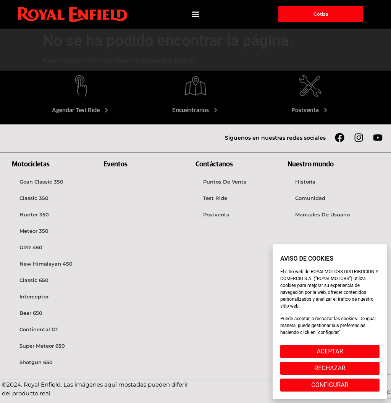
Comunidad (310, 198)
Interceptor (33, 296)
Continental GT (38, 329)
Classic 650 (33, 280)
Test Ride (215, 198)
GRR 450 (30, 247)
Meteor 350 (33, 231)
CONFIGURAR (329, 384)
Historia (305, 182)
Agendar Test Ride (81, 110)
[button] (195, 14)
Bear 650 (30, 313)
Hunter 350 (34, 214)
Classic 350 (33, 198)
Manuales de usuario (322, 214)
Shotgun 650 (36, 362)
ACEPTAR (330, 351)
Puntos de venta (225, 182)
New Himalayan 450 (46, 264)
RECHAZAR (329, 368)
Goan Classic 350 (41, 182)
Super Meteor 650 (42, 346)
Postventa (310, 110)
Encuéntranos (195, 110)
